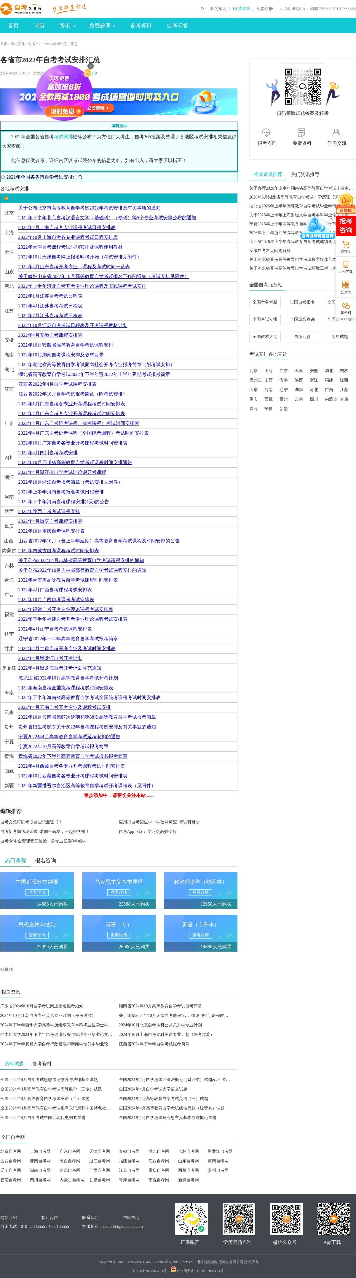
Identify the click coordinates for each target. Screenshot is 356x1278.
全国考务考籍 (265, 302)
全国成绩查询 (302, 319)
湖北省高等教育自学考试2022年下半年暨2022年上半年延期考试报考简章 (94, 374)
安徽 (314, 371)
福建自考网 (129, 1161)
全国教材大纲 (265, 336)
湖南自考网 (40, 1170)
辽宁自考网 (10, 1170)
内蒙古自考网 (72, 1180)
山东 (253, 390)
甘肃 (344, 399)
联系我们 (90, 1217)
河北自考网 (70, 1170)
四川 (314, 399)
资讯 (68, 25)
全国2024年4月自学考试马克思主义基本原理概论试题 (167, 1117)
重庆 (253, 399)
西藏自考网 (188, 1170)
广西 (329, 390)
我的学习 (218, 9)
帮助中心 (131, 1217)
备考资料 (140, 25)
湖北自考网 (159, 1151)
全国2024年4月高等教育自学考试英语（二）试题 (45, 1098)
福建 (329, 380)
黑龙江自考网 (220, 1151)
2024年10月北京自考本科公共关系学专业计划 (160, 1025)
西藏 (268, 399)
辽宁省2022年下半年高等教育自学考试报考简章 (68, 638)
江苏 (344, 390)
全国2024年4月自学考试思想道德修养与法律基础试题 (49, 1079)
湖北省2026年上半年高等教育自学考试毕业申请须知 (297, 206)
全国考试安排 (265, 319)
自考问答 (177, 25)
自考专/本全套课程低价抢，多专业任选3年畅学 (43, 841)
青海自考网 (129, 1180)
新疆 (284, 409)
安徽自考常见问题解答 (270, 250)
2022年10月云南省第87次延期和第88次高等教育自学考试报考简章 (87, 717)
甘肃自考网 (99, 1180)
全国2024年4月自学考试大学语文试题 (153, 1089)
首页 (13, 25)
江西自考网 (159, 1161)
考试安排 (18, 44)
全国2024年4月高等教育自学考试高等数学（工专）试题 (51, 1089)
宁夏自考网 (159, 1180)
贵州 (284, 399)
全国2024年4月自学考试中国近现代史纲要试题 (42, 1117)
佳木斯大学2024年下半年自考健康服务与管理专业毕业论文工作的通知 (64, 1034)
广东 (284, 371)
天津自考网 (99, 1151)
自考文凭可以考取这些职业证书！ (31, 822)
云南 (299, 399)
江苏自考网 (129, 1170)
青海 (253, 409)
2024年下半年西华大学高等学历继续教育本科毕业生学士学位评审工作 (64, 1025)
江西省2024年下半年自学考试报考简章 (154, 1044)
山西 (268, 380)
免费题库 (102, 25)
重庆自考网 (159, 1170)
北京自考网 (10, 1151)
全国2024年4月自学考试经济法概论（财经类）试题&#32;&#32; (176, 1079)
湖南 (299, 390)
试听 (39, 25)
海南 (284, 380)
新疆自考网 (188, 1180)
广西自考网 (99, 1170)
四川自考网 (40, 1180)
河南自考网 (218, 1161)
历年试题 (339, 336)
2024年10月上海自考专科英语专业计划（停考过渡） (166, 1034)
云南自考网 (10, 1180)
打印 (92, 73)
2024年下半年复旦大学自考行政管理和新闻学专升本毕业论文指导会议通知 (68, 1044)
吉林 (344, 371)
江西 (344, 380)
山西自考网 (10, 1161)
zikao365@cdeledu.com (123, 1226)
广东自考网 (70, 1151)
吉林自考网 (188, 1151)
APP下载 (346, 272)
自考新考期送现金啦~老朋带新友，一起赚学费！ (45, 831)
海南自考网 (40, 1161)
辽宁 (284, 390)
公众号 (346, 292)
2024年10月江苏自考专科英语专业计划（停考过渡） (48, 1015)
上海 (268, 371)
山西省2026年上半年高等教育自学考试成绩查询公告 (297, 241)
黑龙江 (255, 380)
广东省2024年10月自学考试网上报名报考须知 (41, 1006)
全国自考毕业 (339, 319)
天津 (299, 371)
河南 (268, 390)
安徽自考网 (129, 1151)
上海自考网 (40, 1151)
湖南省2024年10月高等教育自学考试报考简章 (160, 1006)
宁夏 (268, 409)
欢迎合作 (49, 1217)
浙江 (314, 380)
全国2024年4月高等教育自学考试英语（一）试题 (163, 1098)
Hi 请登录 (241, 9)
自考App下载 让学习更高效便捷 (148, 831)
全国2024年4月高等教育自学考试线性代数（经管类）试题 (172, 1108)
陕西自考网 (70, 1161)
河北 (314, 390)
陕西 (299, 380)
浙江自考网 (99, 1161)
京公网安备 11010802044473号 (197, 1271)
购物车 (346, 251)
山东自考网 (188, 1161)
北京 (253, 371)
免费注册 (264, 9)
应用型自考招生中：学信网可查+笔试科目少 (159, 822)
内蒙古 (331, 399)
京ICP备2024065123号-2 (151, 1271)
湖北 (329, 371)
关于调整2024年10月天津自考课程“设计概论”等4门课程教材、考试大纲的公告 (190, 1015)
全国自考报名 (302, 302)
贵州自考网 (218, 1170)
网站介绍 (8, 1217)
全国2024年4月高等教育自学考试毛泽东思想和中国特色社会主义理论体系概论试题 (76, 1108)
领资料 (346, 313)
